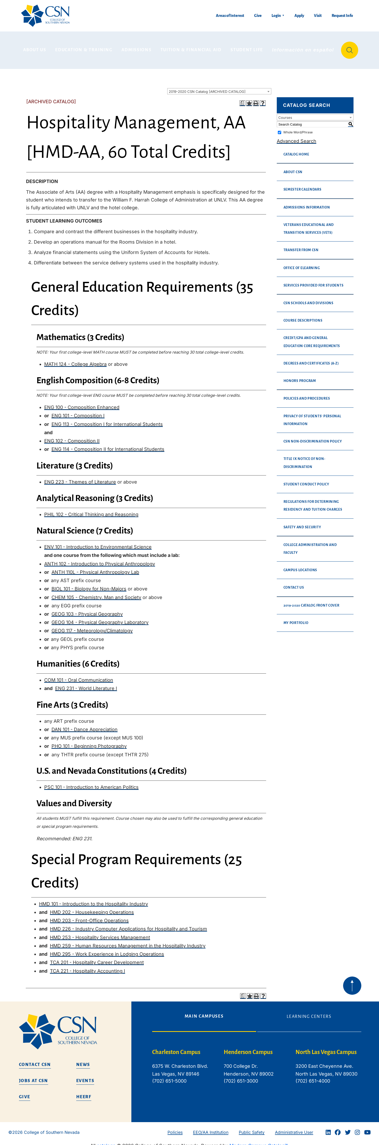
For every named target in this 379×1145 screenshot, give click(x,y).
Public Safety (252, 1128)
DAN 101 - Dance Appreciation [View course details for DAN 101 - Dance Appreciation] (85, 725)
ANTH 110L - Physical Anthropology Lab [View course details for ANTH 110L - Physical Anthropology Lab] (95, 568)
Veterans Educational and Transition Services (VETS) (309, 225)
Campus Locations (300, 566)
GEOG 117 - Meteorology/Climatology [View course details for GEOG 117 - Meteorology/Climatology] (92, 627)
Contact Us (294, 584)
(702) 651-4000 (313, 1077)
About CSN (293, 168)
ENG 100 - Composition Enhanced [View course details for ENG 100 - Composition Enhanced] (81, 403)
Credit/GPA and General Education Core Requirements (312, 338)
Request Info (342, 16)
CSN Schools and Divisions (308, 299)
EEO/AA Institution (210, 1128)
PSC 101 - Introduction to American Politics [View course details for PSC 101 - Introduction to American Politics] (91, 783)
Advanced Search (296, 137)
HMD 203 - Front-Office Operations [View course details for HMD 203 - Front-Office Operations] (89, 917)
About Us (34, 48)
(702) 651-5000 (169, 1077)
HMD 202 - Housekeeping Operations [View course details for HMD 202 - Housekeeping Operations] (92, 908)
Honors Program (300, 377)
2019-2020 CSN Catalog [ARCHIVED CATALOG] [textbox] (207, 88)
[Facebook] (338, 1129)
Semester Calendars (303, 186)
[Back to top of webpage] (352, 982)
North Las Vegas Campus (326, 1048)
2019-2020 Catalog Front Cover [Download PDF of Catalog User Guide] (311, 601)
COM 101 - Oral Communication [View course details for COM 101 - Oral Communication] (78, 676)
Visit (318, 16)
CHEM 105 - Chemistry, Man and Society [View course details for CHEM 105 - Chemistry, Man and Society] (96, 593)
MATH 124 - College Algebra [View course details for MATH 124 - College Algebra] (75, 360)
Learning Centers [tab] (309, 1013)
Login (276, 16)
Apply (299, 16)
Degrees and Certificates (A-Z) (311, 359)
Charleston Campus (176, 1048)
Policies (175, 1128)
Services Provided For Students (314, 281)
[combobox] (219, 87)
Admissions (136, 48)
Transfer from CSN (301, 246)
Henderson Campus (248, 1048)
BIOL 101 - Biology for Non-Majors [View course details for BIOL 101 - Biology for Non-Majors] (89, 585)
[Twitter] (348, 1129)
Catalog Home (296, 150)
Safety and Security (302, 523)
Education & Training (83, 48)
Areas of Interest (230, 16)
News (83, 1061)
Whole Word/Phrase (298, 129)
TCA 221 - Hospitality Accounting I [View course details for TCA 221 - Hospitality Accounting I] (87, 967)
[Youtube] (367, 1129)
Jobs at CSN (33, 1077)
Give (258, 16)
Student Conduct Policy (306, 480)
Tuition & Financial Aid (191, 48)
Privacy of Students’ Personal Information (312, 416)
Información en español (303, 48)
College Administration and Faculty (310, 545)
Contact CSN (35, 1061)
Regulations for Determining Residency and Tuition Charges (313, 502)
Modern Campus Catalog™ (258, 1141)
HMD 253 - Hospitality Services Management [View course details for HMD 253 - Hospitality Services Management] (100, 933)
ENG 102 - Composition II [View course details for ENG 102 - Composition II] (72, 437)
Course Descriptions (303, 317)
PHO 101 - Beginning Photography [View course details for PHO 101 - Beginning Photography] (89, 742)
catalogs (106, 1141)
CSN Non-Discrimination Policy (313, 438)
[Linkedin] (328, 1129)
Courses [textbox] (285, 114)
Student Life (246, 48)
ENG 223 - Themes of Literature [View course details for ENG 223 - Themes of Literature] (80, 478)
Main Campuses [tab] (204, 1012)
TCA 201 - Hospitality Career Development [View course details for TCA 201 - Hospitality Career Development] (97, 958)
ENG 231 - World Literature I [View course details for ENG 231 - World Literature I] (86, 684)
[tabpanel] (256, 1067)
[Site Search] (349, 48)
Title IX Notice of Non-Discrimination (304, 459)
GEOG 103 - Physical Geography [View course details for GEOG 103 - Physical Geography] (87, 610)
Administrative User (294, 1128)
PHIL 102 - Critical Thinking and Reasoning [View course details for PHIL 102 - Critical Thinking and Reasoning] (91, 510)
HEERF (83, 1093)
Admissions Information (307, 203)
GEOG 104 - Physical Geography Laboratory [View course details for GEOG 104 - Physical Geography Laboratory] (100, 618)
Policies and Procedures (307, 395)
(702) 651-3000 (241, 1077)
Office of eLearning (302, 264)
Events (85, 1077)
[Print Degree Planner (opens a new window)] (242, 99)
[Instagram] (357, 1129)
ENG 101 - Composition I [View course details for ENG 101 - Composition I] (78, 412)
